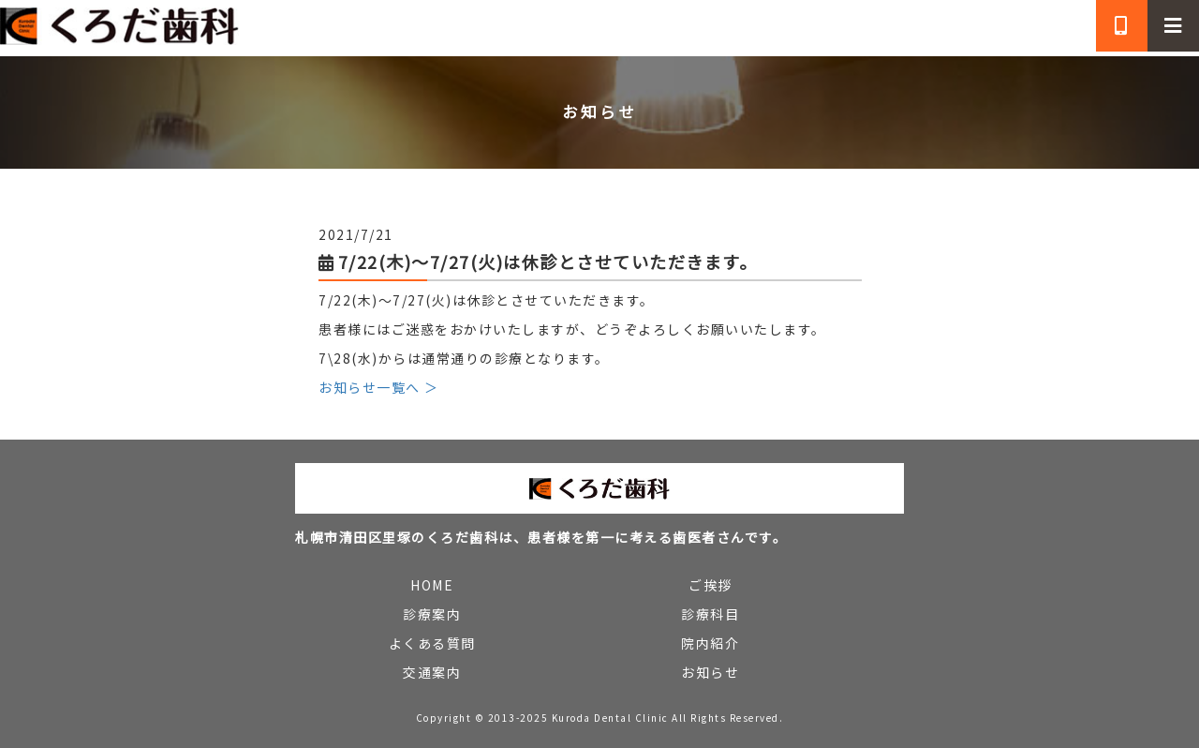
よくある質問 (432, 643)
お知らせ (710, 672)
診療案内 (432, 614)
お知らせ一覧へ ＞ (378, 387)
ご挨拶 (710, 585)
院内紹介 (710, 643)
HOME (431, 585)
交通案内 (432, 672)
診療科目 (710, 614)
